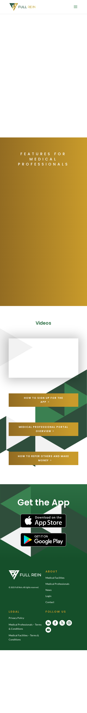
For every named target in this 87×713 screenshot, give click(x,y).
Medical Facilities (54, 577)
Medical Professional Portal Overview (43, 429)
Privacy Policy (16, 617)
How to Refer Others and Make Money (43, 458)
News (48, 589)
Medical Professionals (57, 583)
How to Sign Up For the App (43, 400)
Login (48, 596)
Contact (49, 602)
